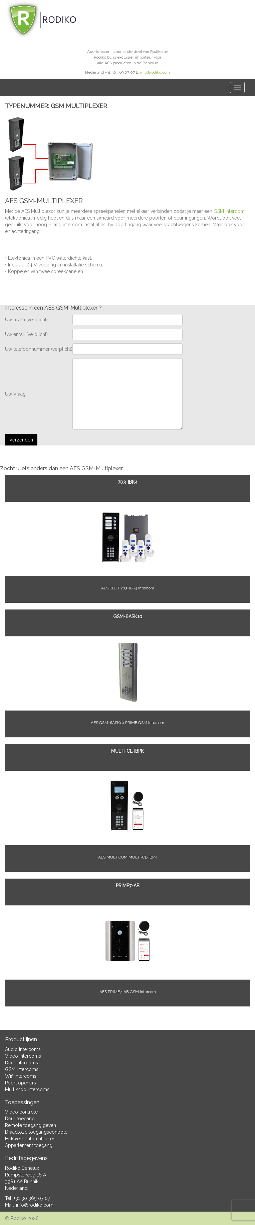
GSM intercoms (21, 1069)
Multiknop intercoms (27, 1089)
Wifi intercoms (20, 1076)
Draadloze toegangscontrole (36, 1132)
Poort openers (20, 1082)
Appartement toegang (28, 1145)
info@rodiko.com (155, 72)
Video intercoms (23, 1056)
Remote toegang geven (30, 1125)
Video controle (21, 1112)
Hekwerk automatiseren (30, 1138)
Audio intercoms (23, 1049)
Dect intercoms (21, 1062)
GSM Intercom (229, 211)
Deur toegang (20, 1118)
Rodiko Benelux (22, 1168)
